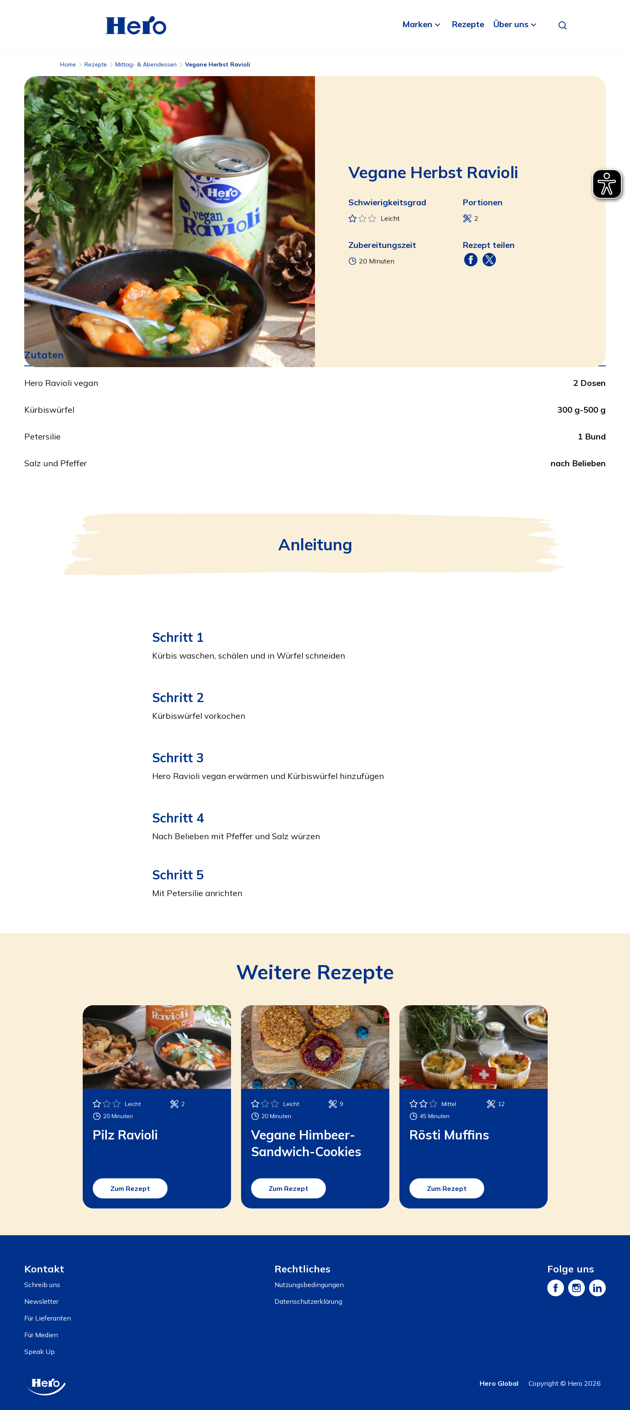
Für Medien (41, 1335)
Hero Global (499, 1383)
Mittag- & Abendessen (146, 64)
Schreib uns (42, 1284)
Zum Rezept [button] (130, 1188)
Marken (417, 24)
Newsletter (41, 1301)
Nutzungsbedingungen (309, 1284)
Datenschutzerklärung (308, 1301)
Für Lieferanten (47, 1318)
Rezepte (468, 24)
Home (68, 64)
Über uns (510, 24)
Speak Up (39, 1351)
